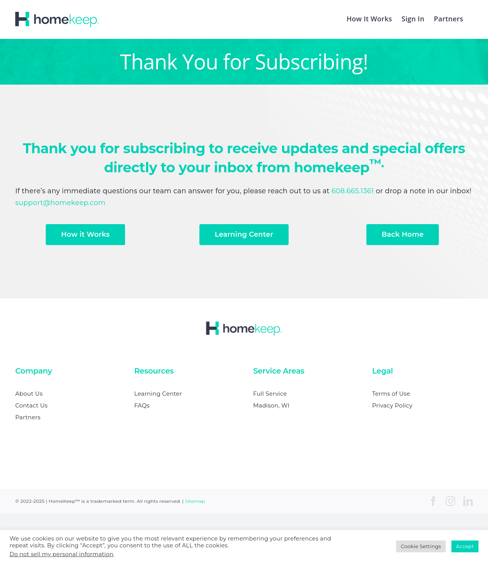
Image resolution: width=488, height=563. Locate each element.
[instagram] (450, 501)
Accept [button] (465, 546)
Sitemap (195, 501)
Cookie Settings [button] (421, 546)
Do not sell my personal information (61, 554)
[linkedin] (468, 501)
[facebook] (433, 501)
